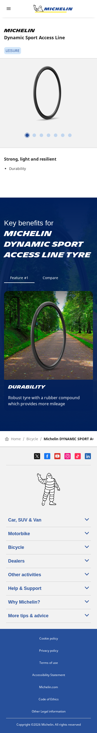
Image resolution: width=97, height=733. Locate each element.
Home (13, 438)
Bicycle (32, 438)
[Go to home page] (53, 8)
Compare (50, 277)
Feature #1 (19, 277)
